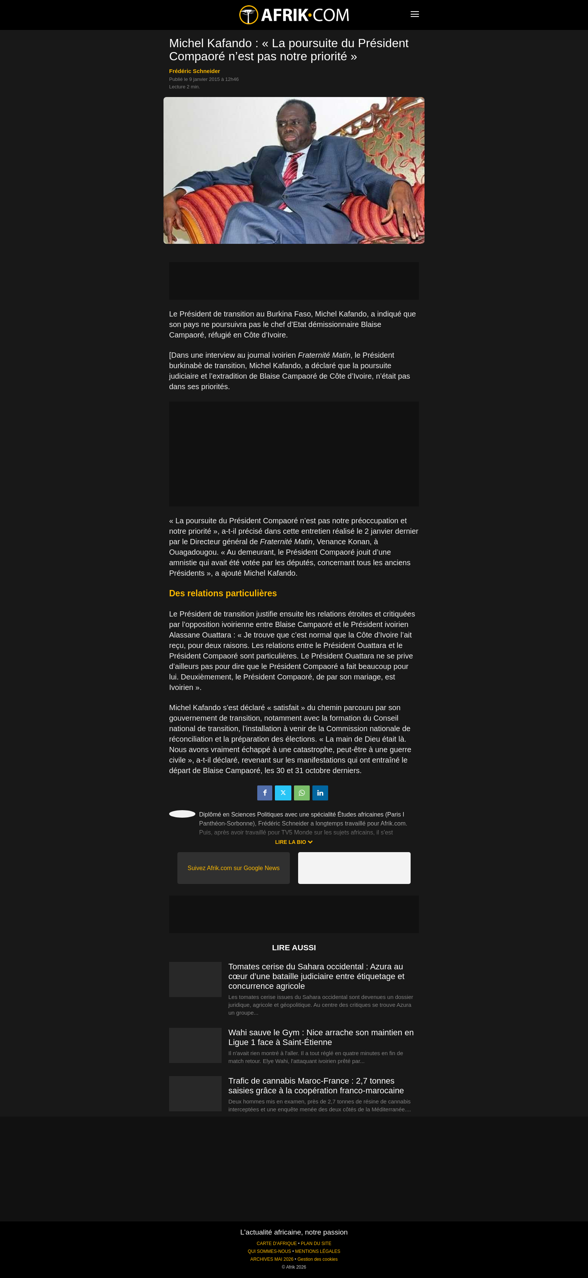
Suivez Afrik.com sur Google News (233, 868)
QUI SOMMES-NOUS (269, 1251)
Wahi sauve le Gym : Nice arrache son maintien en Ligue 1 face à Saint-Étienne (321, 1037)
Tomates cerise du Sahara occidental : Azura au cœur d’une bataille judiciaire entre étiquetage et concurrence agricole (316, 976)
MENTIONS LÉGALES (317, 1251)
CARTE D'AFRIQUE (276, 1243)
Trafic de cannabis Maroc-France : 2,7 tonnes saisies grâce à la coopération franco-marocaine (316, 1085)
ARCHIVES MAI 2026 (272, 1259)
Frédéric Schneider (194, 71)
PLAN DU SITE (316, 1243)
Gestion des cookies (317, 1259)
